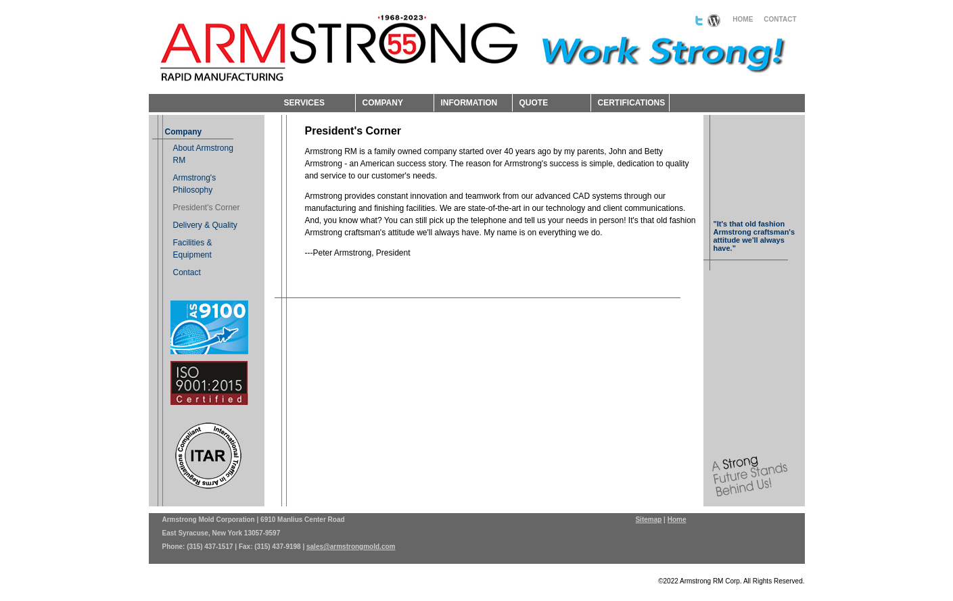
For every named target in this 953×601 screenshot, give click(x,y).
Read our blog (713, 20)
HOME (743, 19)
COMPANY (383, 102)
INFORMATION (469, 102)
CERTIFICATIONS (632, 102)
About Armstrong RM (203, 154)
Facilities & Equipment (192, 249)
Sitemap (648, 519)
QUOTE (534, 102)
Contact (187, 272)
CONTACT (780, 19)
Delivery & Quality (205, 225)
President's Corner (206, 207)
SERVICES (304, 102)
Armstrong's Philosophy (194, 184)
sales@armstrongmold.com (350, 546)
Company (183, 132)
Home (677, 519)
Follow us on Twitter (699, 20)
